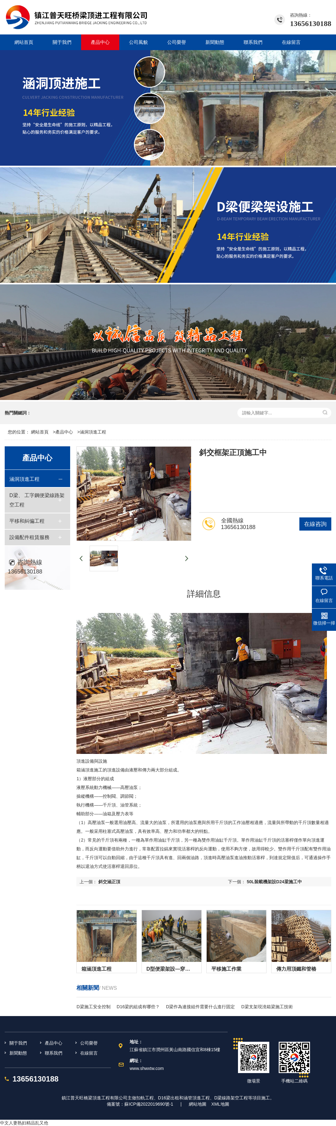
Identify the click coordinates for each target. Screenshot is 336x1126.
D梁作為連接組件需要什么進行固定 (200, 1006)
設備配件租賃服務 (29, 537)
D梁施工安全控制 (93, 1006)
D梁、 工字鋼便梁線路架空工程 (37, 500)
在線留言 (89, 1053)
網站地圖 (197, 1104)
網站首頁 (40, 431)
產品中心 (64, 431)
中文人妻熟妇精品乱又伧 (24, 1122)
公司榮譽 (89, 1043)
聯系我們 (53, 1053)
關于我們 (18, 1043)
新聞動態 (18, 1053)
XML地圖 (220, 1104)
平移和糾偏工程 (26, 521)
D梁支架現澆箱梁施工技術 (266, 1006)
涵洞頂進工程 (93, 431)
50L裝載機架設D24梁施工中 (274, 881)
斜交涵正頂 (109, 881)
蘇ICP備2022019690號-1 (148, 1104)
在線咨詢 (315, 524)
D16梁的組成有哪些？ (138, 1006)
